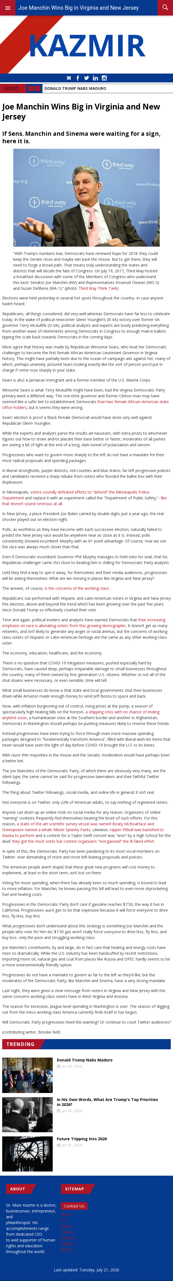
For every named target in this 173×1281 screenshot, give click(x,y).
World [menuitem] (66, 1226)
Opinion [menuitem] (68, 1237)
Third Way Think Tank (98, 288)
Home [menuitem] (66, 1214)
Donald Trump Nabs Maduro (85, 1060)
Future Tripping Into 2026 (82, 1138)
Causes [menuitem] (67, 1232)
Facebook (77, 78)
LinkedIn (95, 78)
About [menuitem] (66, 1249)
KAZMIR (87, 44)
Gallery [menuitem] (67, 1243)
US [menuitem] (63, 1220)
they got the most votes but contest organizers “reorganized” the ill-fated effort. (83, 841)
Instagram (104, 78)
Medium (69, 78)
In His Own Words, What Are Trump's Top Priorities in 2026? (107, 1102)
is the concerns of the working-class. (77, 588)
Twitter (86, 78)
